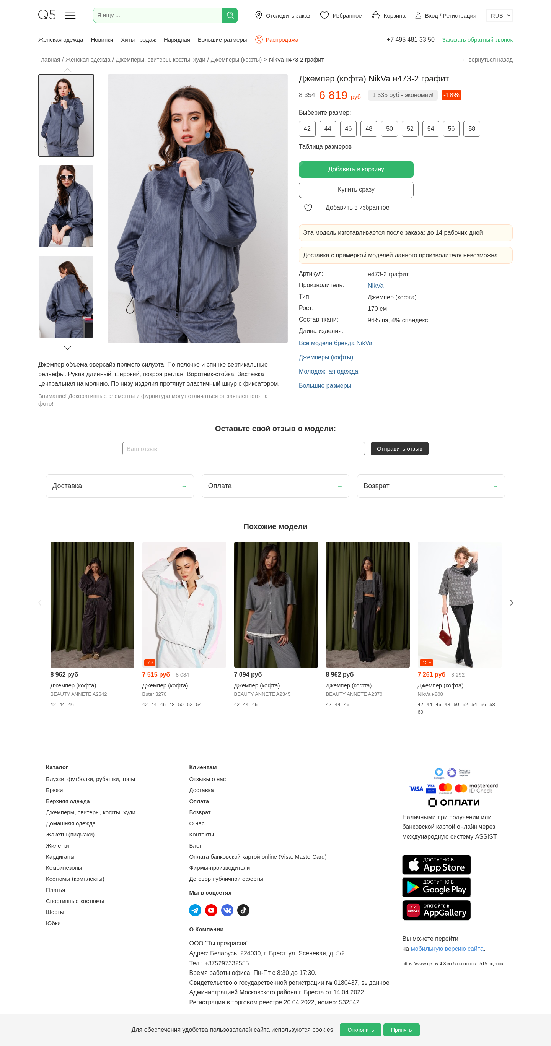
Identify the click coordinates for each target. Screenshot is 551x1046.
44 (327, 128)
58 (471, 128)
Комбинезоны (64, 867)
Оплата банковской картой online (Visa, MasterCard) (257, 856)
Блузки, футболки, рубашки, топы (90, 779)
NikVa (376, 286)
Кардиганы (60, 856)
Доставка (201, 790)
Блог (195, 845)
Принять (401, 1030)
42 (307, 128)
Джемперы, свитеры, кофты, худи (90, 812)
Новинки (102, 39)
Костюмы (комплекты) (75, 878)
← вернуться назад (487, 59)
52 (410, 128)
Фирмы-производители (219, 867)
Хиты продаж (138, 39)
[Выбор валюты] (499, 15)
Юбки (53, 923)
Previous (39, 602)
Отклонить (360, 1030)
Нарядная (177, 39)
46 (348, 128)
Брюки (54, 790)
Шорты (55, 912)
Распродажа (276, 39)
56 (451, 128)
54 (430, 128)
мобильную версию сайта (447, 948)
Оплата (199, 801)
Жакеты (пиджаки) (70, 834)
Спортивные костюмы (75, 901)
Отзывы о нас (207, 779)
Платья (55, 890)
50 (389, 128)
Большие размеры (222, 39)
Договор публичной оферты (226, 878)
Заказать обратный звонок (477, 39)
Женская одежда (60, 39)
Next (511, 602)
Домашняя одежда (71, 823)
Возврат (199, 812)
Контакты (201, 834)
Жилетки (57, 845)
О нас (196, 823)
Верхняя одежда (68, 801)
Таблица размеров (325, 146)
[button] (67, 70)
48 (368, 128)
